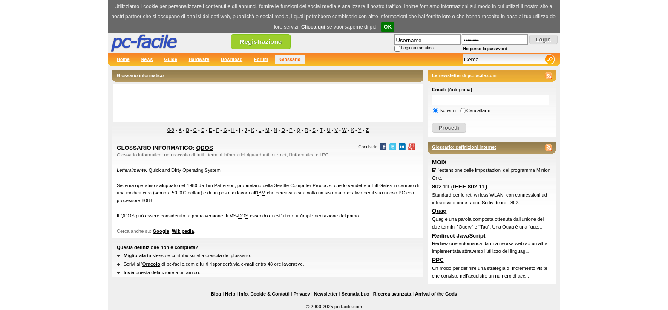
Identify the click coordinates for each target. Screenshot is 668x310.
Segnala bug (355, 293)
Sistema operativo (136, 185)
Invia (129, 272)
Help (230, 293)
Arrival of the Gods (436, 293)
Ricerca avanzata (392, 293)
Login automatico (417, 48)
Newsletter (326, 293)
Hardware (199, 59)
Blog (216, 293)
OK (388, 27)
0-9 (170, 130)
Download (231, 59)
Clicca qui (313, 27)
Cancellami (478, 110)
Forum (261, 59)
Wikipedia (183, 231)
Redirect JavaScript (458, 235)
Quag (439, 211)
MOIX (439, 162)
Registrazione (261, 41)
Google (161, 231)
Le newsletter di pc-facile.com (464, 75)
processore (128, 200)
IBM (261, 192)
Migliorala (135, 255)
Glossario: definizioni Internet (464, 147)
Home (123, 59)
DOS (243, 215)
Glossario (289, 59)
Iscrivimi (447, 110)
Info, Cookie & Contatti (264, 293)
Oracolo (151, 264)
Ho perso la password (485, 48)
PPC (438, 260)
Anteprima (460, 89)
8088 (146, 200)
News (147, 59)
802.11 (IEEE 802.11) (459, 186)
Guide (170, 59)
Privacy (302, 293)
